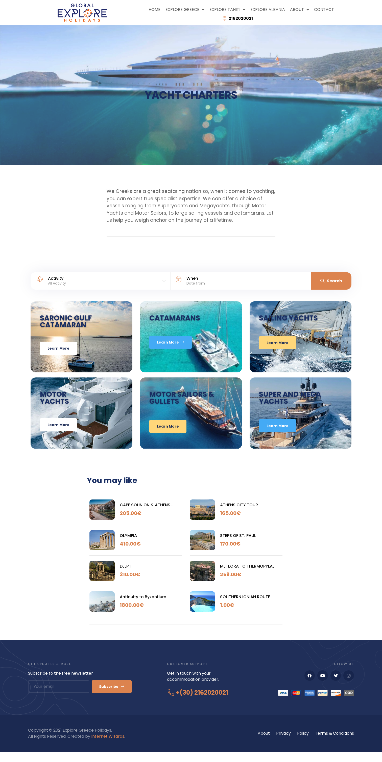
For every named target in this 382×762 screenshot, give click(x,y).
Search (331, 281)
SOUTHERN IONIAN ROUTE (245, 606)
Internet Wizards (107, 746)
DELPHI (126, 575)
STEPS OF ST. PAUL (238, 545)
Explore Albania (267, 9)
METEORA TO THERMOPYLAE (247, 575)
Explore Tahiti (227, 9)
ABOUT (299, 9)
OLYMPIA (128, 545)
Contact (324, 9)
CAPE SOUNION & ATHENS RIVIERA (145, 514)
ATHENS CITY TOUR (239, 514)
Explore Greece (184, 9)
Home (154, 9)
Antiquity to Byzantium (143, 606)
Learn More (173, 352)
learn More (54, 351)
